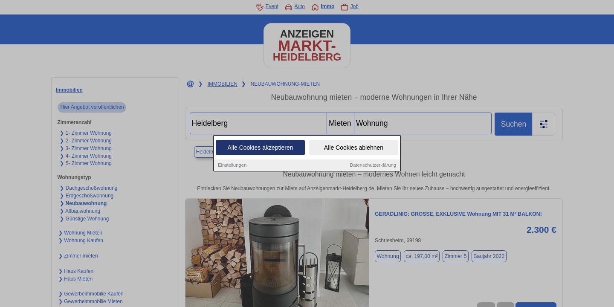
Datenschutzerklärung (373, 165)
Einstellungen (232, 165)
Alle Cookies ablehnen (353, 148)
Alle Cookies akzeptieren (260, 148)
